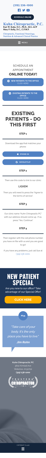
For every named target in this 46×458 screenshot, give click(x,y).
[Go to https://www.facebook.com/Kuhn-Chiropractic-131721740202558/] (19, 11)
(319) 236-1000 (23, 5)
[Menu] (23, 448)
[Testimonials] (23, 331)
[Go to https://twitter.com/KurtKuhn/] (23, 11)
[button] (23, 299)
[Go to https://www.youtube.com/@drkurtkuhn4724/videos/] (28, 11)
